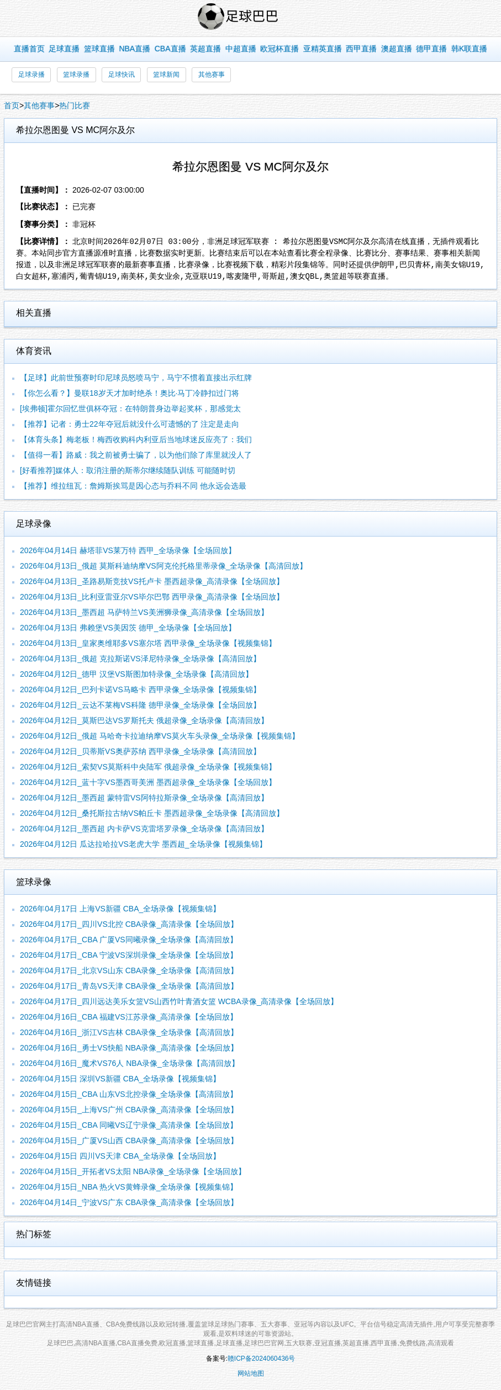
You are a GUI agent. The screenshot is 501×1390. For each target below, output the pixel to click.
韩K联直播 (469, 48)
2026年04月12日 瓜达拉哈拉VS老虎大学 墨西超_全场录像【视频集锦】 (143, 844)
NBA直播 (134, 48)
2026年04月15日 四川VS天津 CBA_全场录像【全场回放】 (120, 1156)
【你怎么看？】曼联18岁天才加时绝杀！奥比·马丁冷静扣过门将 (129, 393)
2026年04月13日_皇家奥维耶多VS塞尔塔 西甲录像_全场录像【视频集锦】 (148, 643)
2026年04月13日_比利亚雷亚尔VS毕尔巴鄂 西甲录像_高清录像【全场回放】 (152, 596)
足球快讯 (121, 74)
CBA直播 (170, 48)
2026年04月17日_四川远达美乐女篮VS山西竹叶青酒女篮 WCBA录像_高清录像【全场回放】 (179, 1001)
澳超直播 (396, 48)
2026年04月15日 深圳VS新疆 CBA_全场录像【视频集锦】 (120, 1078)
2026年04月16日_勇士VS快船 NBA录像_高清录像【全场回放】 (129, 1047)
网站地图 (251, 1373)
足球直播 (64, 48)
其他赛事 (211, 74)
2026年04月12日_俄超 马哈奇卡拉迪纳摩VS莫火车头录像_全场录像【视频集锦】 (159, 735)
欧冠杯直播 (279, 48)
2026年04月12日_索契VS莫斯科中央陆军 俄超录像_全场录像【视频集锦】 (148, 766)
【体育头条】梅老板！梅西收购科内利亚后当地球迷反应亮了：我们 (136, 439)
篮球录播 (76, 74)
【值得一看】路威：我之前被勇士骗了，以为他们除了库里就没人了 (136, 454)
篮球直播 (99, 48)
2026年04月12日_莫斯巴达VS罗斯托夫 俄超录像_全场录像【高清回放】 (144, 720)
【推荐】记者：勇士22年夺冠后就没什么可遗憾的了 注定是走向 (129, 424)
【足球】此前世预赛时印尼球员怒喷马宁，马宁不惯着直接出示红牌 (136, 377)
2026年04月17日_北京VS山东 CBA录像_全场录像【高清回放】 (129, 970)
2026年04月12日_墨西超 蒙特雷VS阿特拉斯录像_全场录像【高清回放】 (144, 797)
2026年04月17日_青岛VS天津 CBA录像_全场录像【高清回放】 (129, 986)
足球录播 (31, 74)
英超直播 (205, 48)
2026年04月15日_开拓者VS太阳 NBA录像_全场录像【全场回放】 (133, 1171)
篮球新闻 (166, 74)
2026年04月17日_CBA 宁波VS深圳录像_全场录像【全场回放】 (129, 955)
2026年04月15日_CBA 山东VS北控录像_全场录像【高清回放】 (129, 1094)
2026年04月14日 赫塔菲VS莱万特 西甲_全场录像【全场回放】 (128, 550)
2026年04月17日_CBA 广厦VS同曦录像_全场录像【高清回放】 (129, 939)
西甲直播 (361, 48)
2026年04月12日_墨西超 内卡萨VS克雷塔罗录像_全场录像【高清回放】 (144, 828)
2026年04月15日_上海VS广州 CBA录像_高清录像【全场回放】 (129, 1109)
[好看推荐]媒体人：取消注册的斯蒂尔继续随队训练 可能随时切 (127, 470)
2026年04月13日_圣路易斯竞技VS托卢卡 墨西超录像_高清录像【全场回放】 (152, 581)
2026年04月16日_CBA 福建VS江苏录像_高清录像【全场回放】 (129, 1016)
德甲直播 (431, 48)
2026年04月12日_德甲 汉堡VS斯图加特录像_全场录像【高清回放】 (136, 674)
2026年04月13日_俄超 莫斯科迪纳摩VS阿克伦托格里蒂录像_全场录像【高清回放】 (163, 565)
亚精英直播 (322, 48)
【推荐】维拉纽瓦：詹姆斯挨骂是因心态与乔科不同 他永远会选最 (133, 485)
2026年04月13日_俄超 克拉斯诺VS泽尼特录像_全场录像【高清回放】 (140, 658)
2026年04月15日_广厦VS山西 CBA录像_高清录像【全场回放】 (129, 1140)
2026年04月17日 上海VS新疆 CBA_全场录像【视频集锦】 (120, 908)
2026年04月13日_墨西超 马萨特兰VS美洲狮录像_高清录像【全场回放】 (144, 612)
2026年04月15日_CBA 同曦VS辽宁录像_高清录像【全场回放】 (129, 1125)
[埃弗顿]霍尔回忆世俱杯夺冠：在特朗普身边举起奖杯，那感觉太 (130, 408)
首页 (11, 105)
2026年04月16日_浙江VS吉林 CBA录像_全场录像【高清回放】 (129, 1032)
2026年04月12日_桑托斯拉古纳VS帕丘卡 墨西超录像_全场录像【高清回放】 (152, 813)
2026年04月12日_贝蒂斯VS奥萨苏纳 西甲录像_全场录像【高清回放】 (140, 751)
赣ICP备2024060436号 (262, 1358)
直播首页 (29, 48)
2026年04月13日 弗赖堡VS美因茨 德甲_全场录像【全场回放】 (128, 627)
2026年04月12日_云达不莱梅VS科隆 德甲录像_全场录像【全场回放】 (140, 705)
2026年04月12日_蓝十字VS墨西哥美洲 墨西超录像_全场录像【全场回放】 (148, 782)
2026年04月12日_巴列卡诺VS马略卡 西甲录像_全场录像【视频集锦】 (140, 689)
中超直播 (240, 48)
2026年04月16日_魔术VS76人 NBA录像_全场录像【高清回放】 (129, 1063)
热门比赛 (74, 105)
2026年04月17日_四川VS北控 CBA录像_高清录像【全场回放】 (129, 924)
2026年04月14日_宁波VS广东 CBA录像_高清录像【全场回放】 (129, 1202)
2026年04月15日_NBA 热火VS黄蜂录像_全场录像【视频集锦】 (129, 1186)
